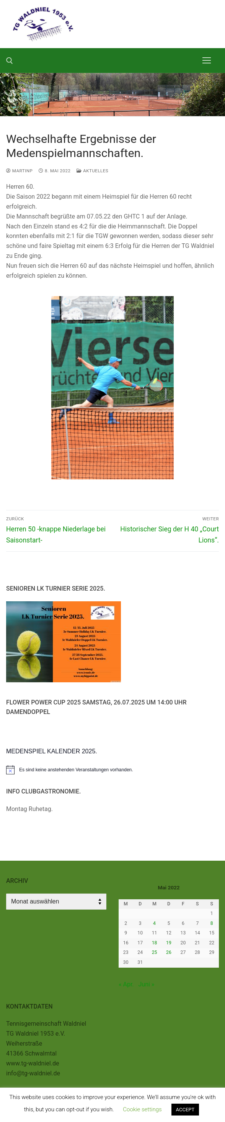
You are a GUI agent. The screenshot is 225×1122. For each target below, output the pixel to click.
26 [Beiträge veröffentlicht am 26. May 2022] (168, 952)
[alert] (112, 769)
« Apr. (126, 984)
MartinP (19, 170)
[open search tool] (9, 60)
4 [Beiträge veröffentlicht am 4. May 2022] (154, 923)
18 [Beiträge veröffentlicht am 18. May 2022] (154, 943)
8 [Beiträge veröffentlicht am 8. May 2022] (211, 923)
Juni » (146, 984)
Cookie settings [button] (142, 1109)
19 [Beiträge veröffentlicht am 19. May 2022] (168, 943)
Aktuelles (92, 170)
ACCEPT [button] (185, 1109)
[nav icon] (206, 60)
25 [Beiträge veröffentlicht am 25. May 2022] (154, 952)
